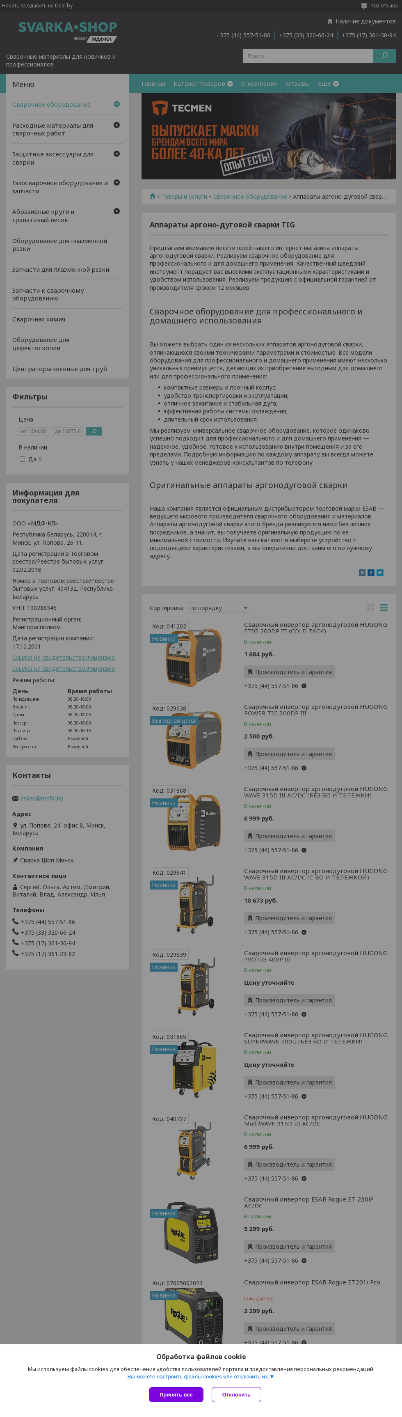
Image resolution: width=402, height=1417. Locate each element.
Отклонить (236, 1395)
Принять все (176, 1395)
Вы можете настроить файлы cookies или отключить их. (198, 1376)
